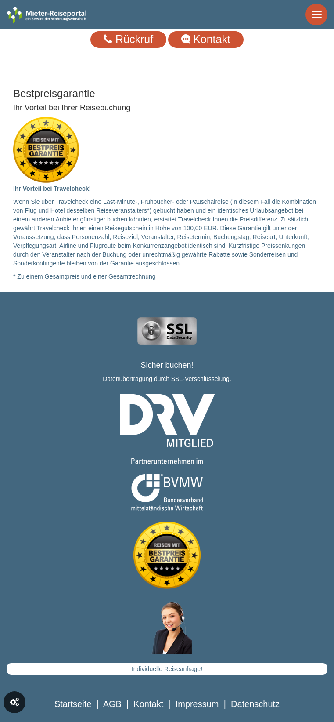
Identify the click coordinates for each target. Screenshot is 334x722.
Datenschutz (255, 704)
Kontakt (205, 39)
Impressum (197, 704)
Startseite (72, 704)
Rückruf (128, 39)
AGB (112, 704)
